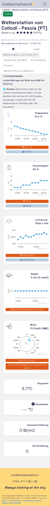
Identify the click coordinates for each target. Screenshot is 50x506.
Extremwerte (38, 60)
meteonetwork (18, 4)
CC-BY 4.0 (35, 43)
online (8, 14)
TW (35, 481)
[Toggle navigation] (45, 4)
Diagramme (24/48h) (15, 60)
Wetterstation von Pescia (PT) (21, 54)
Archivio (8, 65)
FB (29, 481)
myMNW (6, 9)
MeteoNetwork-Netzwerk (14, 43)
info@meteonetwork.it (25, 474)
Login (37, 49)
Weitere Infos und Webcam (19, 70)
